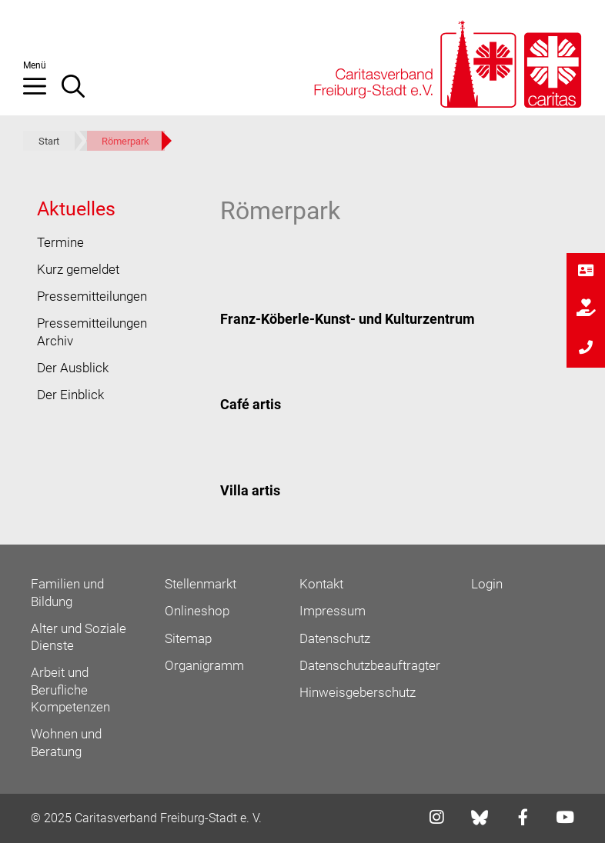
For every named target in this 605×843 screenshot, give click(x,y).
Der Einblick (70, 394)
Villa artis (250, 490)
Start (48, 141)
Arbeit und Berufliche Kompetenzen (70, 690)
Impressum (332, 610)
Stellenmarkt (200, 583)
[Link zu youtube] (560, 818)
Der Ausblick (73, 367)
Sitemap (188, 638)
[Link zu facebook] (518, 818)
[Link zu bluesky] (480, 817)
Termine (60, 242)
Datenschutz (334, 638)
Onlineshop (197, 610)
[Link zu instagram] (431, 818)
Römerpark (125, 141)
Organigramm (204, 665)
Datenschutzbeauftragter (369, 665)
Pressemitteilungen (92, 296)
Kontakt (321, 583)
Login (487, 583)
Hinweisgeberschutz (357, 692)
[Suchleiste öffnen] (81, 92)
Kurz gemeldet (78, 269)
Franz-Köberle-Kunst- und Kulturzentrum (347, 319)
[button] (42, 92)
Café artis (250, 404)
